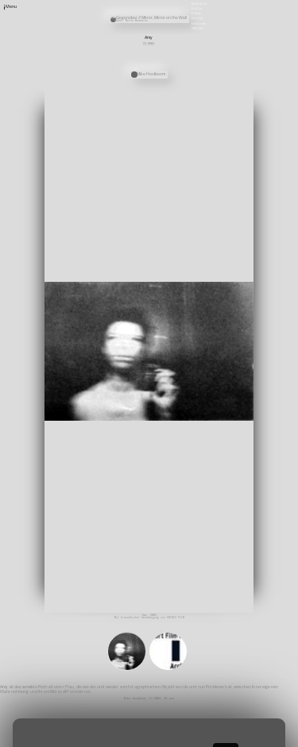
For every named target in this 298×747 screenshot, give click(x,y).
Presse (196, 13)
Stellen (197, 8)
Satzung (197, 18)
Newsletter (199, 3)
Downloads (199, 23)
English (197, 27)
